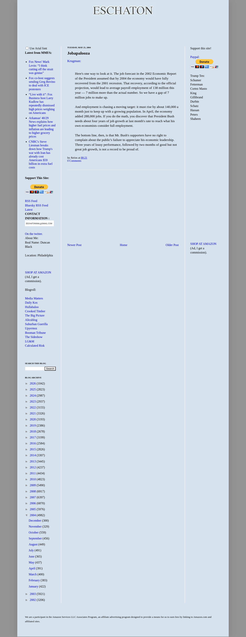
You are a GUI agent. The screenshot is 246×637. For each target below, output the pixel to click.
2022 (33, 407)
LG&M (29, 341)
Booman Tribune (35, 332)
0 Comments (74, 160)
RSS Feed (31, 201)
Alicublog (31, 319)
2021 (33, 413)
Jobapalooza (78, 53)
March (33, 574)
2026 (33, 383)
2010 (33, 479)
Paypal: (194, 57)
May (32, 562)
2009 (33, 485)
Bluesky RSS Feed (36, 205)
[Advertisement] (123, 30)
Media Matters (34, 298)
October (34, 532)
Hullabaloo (32, 307)
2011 (33, 473)
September (35, 538)
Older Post (172, 245)
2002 (33, 599)
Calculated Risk (35, 345)
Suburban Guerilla (36, 324)
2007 (33, 497)
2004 (33, 515)
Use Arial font (36, 48)
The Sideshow (33, 337)
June (32, 556)
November (35, 526)
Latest (28, 209)
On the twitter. (34, 233)
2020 (33, 419)
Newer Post (74, 245)
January (34, 586)
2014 (33, 455)
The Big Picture (34, 315)
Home (123, 245)
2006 (33, 503)
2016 (33, 443)
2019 (33, 425)
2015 (33, 449)
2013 (33, 461)
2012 (33, 467)
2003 (33, 594)
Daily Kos (31, 302)
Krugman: (74, 61)
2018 (33, 431)
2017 (33, 437)
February (35, 580)
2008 (33, 491)
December (35, 520)
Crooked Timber (35, 311)
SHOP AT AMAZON (38, 272)
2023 (33, 401)
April (32, 568)
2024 (33, 395)
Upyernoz (31, 328)
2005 (33, 509)
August (33, 544)
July (32, 550)
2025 (33, 389)
